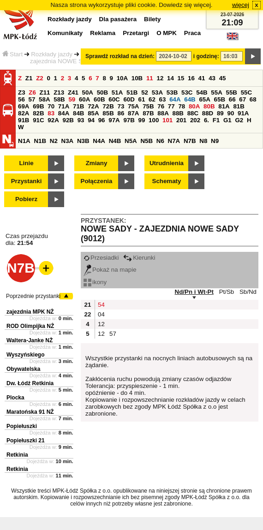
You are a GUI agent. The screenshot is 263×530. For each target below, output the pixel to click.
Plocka (15, 397)
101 (167, 120)
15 (181, 78)
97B (128, 120)
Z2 (39, 78)
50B (102, 92)
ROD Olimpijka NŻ (30, 326)
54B (201, 92)
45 (222, 78)
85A (93, 113)
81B (238, 106)
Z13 (59, 92)
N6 (160, 140)
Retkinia (17, 455)
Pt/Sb (226, 291)
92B (67, 120)
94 (91, 120)
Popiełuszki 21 (25, 440)
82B (38, 113)
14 (170, 78)
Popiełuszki (21, 426)
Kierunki (139, 257)
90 (230, 113)
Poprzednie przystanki (33, 296)
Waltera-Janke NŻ (29, 340)
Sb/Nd (248, 291)
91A (243, 113)
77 (171, 106)
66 (232, 99)
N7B (190, 140)
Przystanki (26, 181)
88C (192, 113)
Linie (26, 163)
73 (120, 106)
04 (101, 314)
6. (206, 120)
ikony (95, 282)
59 (71, 99)
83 (51, 113)
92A (53, 120)
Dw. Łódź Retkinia (30, 383)
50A (87, 92)
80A (194, 106)
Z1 (29, 78)
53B (172, 92)
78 (181, 106)
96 (101, 120)
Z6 (32, 92)
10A (122, 78)
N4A (99, 140)
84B (78, 113)
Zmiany (97, 163)
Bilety (152, 19)
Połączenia (97, 181)
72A (93, 106)
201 (181, 120)
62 (152, 99)
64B (189, 99)
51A (117, 92)
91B (23, 120)
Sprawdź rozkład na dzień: (120, 56)
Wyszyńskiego (25, 354)
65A (204, 99)
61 (141, 99)
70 (51, 106)
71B (78, 106)
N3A (67, 140)
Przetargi (136, 33)
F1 (216, 120)
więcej (240, 4)
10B (137, 78)
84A (63, 113)
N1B (40, 140)
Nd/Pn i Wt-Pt (194, 291)
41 (201, 78)
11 (149, 78)
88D (207, 113)
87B (148, 113)
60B (99, 99)
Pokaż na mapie (110, 269)
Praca (192, 33)
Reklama (102, 33)
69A (23, 106)
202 (195, 120)
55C (246, 92)
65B (219, 99)
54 (101, 304)
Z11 (45, 92)
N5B (146, 140)
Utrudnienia (166, 163)
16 (191, 78)
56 (21, 99)
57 (32, 99)
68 (253, 99)
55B (231, 92)
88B (177, 113)
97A (114, 120)
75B (148, 106)
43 (212, 78)
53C (186, 92)
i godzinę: (206, 56)
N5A (131, 140)
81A (223, 106)
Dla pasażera (118, 19)
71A (63, 106)
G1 (227, 120)
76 (160, 106)
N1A (24, 140)
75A (133, 106)
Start (12, 54)
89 (220, 113)
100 (154, 120)
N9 (215, 140)
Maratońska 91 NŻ (30, 412)
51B (131, 92)
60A (84, 99)
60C (114, 99)
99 (141, 120)
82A (23, 113)
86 (120, 113)
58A (44, 99)
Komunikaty (65, 33)
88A (162, 113)
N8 (203, 140)
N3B (83, 140)
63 (162, 99)
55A (216, 92)
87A (133, 113)
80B (209, 106)
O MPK (166, 33)
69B (38, 106)
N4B (115, 140)
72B (108, 106)
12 (159, 78)
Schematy (166, 181)
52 (144, 92)
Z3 (21, 92)
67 (242, 99)
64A (174, 99)
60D (128, 99)
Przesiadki (101, 257)
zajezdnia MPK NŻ (30, 312)
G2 (239, 120)
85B (108, 113)
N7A (174, 140)
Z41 (73, 92)
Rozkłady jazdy (51, 54)
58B (59, 99)
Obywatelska (23, 369)
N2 (54, 140)
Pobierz (26, 199)
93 (81, 120)
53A (157, 92)
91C (38, 120)
